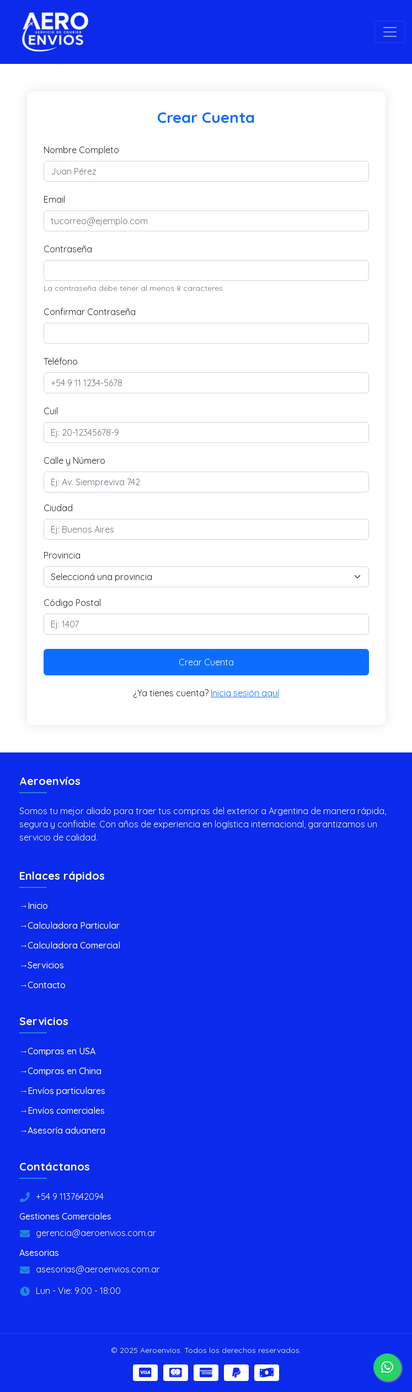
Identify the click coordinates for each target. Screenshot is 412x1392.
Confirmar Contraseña (90, 311)
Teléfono (61, 361)
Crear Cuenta (206, 662)
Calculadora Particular (74, 925)
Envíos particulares (66, 1090)
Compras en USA (61, 1051)
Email (54, 199)
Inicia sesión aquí (245, 692)
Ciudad (58, 507)
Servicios (46, 965)
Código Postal (72, 602)
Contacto (47, 984)
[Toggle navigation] (389, 32)
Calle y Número (74, 460)
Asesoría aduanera (66, 1130)
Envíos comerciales (66, 1110)
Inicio (38, 905)
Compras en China (64, 1070)
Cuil (51, 410)
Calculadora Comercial (74, 945)
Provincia (62, 555)
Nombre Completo (81, 149)
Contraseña (68, 248)
